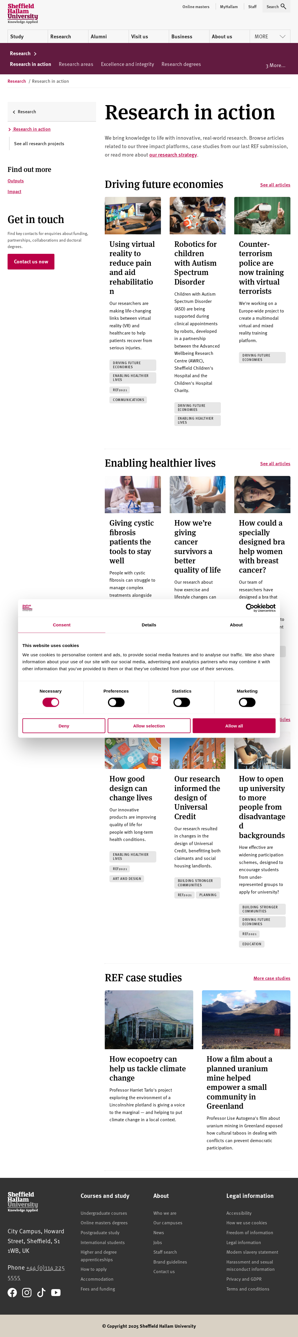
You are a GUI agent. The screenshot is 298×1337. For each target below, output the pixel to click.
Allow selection (149, 725)
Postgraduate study (100, 1232)
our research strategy (173, 154)
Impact (14, 191)
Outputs (16, 180)
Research (60, 36)
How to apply (94, 1269)
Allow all (234, 725)
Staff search (165, 1251)
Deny (63, 725)
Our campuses (167, 1222)
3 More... (275, 65)
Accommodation (97, 1278)
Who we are (164, 1213)
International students (103, 1242)
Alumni (99, 36)
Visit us (139, 36)
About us (222, 36)
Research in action (30, 64)
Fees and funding (98, 1288)
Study (17, 36)
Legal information (243, 1242)
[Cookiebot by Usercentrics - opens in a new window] (250, 608)
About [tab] (236, 624)
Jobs (157, 1242)
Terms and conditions (247, 1288)
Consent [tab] (62, 624)
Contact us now (31, 261)
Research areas (76, 63)
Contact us (164, 1271)
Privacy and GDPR (244, 1278)
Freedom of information (249, 1232)
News (158, 1232)
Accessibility (238, 1213)
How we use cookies (246, 1222)
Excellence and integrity (127, 63)
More (270, 36)
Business (181, 36)
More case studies (271, 978)
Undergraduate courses (104, 1213)
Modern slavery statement (252, 1251)
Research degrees (181, 63)
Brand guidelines (170, 1261)
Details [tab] (149, 624)
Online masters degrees (104, 1222)
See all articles (275, 184)
